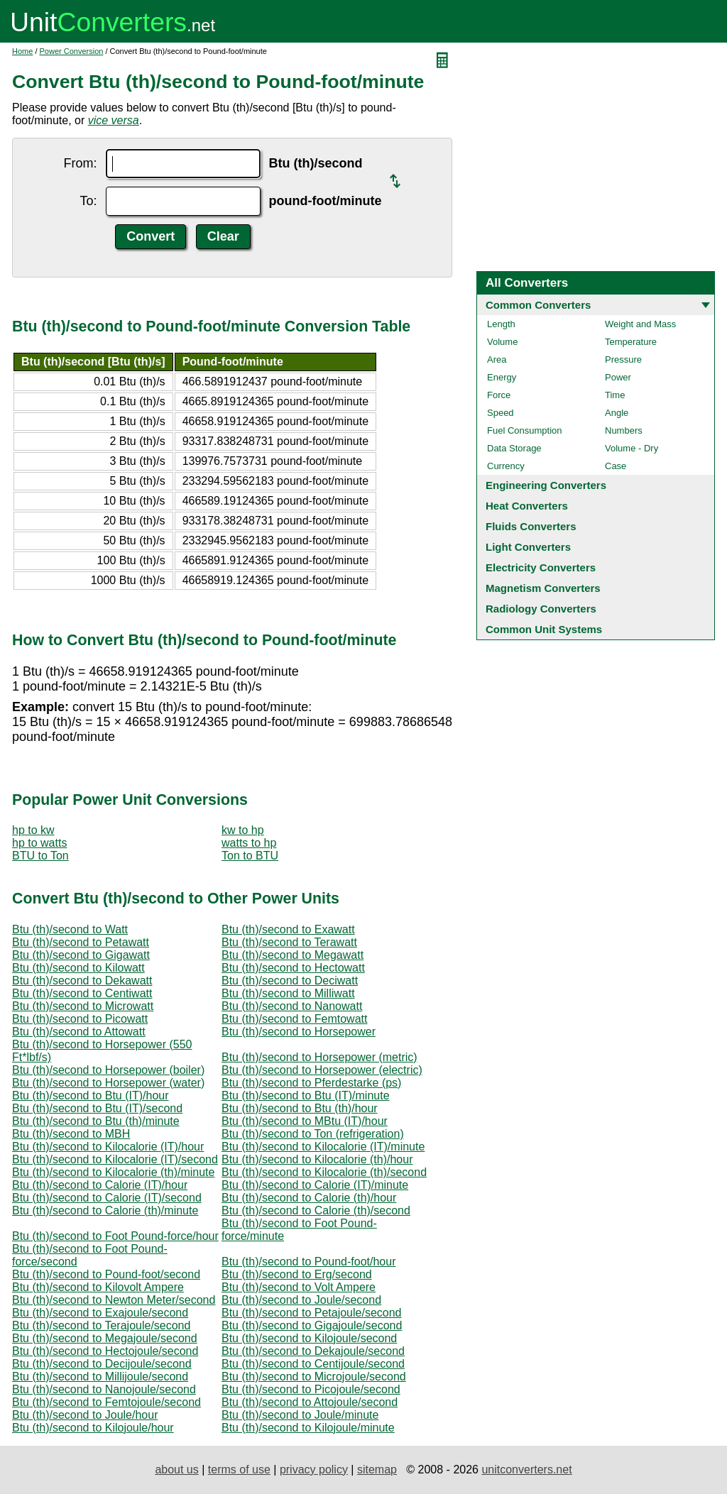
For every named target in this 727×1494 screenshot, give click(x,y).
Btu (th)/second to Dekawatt (82, 980)
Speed (500, 412)
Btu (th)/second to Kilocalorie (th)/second (324, 1172)
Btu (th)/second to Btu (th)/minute (96, 1121)
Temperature (631, 341)
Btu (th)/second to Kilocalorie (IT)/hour (108, 1147)
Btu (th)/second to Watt (70, 929)
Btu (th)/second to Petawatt (80, 942)
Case (615, 466)
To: (88, 201)
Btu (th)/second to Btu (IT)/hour (90, 1095)
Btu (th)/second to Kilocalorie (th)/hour (317, 1159)
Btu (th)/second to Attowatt (79, 1032)
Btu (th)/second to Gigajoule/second (312, 1325)
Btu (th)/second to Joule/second (301, 1300)
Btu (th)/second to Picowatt (80, 1019)
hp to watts (39, 843)
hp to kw (33, 830)
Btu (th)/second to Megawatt (293, 955)
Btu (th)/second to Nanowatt (292, 1006)
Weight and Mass (640, 324)
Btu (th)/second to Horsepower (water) (108, 1083)
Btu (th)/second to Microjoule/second (314, 1377)
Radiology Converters (541, 609)
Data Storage (514, 448)
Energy (501, 377)
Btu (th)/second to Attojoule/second (310, 1402)
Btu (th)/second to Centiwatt (82, 993)
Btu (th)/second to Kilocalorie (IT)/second (115, 1159)
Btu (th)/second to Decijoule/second (102, 1364)
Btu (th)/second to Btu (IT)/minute (306, 1095)
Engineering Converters (546, 485)
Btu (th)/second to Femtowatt (294, 1019)
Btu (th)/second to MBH (71, 1134)
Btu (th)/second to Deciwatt (290, 980)
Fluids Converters (531, 526)
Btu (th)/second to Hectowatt (293, 968)
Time (615, 395)
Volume (502, 341)
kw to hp (243, 830)
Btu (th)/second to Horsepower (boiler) (108, 1070)
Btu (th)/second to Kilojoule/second (309, 1338)
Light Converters (528, 547)
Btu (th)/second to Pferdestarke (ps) (311, 1083)
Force (498, 395)
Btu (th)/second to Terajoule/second (101, 1325)
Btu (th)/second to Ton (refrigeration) (313, 1134)
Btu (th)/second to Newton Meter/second (113, 1300)
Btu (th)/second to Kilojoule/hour (93, 1428)
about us (176, 1469)
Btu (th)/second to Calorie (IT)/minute (315, 1185)
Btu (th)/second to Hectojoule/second (105, 1351)
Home (22, 51)
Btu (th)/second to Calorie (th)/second (316, 1210)
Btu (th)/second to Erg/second (297, 1274)
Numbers (624, 430)
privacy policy (314, 1469)
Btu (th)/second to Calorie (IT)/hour (99, 1185)
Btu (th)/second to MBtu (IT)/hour (305, 1121)
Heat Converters (527, 506)
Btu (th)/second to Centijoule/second (313, 1364)
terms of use (239, 1469)
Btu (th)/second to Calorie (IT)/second (107, 1198)
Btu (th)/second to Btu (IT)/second (97, 1108)
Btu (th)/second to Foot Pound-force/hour (115, 1236)
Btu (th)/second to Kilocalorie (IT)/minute (323, 1147)
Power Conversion (72, 51)
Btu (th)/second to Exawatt (288, 929)
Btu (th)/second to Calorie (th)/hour (309, 1198)
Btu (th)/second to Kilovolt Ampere (98, 1287)
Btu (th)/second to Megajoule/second (104, 1338)
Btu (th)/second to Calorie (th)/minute (105, 1210)
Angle (616, 412)
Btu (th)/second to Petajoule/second (312, 1313)
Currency (506, 466)
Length (501, 324)
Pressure (623, 359)
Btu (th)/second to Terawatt (289, 942)
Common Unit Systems (544, 629)
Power (618, 377)
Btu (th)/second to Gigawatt (81, 955)
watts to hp (249, 843)
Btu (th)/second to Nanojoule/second (104, 1389)
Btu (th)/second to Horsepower (299, 1032)
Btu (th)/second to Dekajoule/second (313, 1351)
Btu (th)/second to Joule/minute (300, 1415)
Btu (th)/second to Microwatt (82, 1006)
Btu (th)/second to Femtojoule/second (106, 1402)
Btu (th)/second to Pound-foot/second (106, 1274)
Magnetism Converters (543, 588)
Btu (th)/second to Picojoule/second (311, 1389)
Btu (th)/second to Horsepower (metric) (319, 1057)
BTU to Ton (40, 856)
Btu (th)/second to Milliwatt (288, 993)
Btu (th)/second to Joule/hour (85, 1415)
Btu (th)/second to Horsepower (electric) (322, 1070)
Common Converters (538, 305)
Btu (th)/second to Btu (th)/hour (300, 1108)
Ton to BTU (250, 856)
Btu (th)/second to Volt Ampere (299, 1287)
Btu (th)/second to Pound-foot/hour (308, 1262)
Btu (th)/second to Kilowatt (78, 968)
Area (496, 359)
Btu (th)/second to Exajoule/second (100, 1313)
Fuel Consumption (524, 430)
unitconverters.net (526, 1469)
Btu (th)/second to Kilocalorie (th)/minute (113, 1172)
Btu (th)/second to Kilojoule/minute (308, 1428)
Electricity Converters (541, 567)
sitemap (377, 1469)
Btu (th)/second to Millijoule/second (100, 1377)
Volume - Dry (631, 448)
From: (80, 163)
